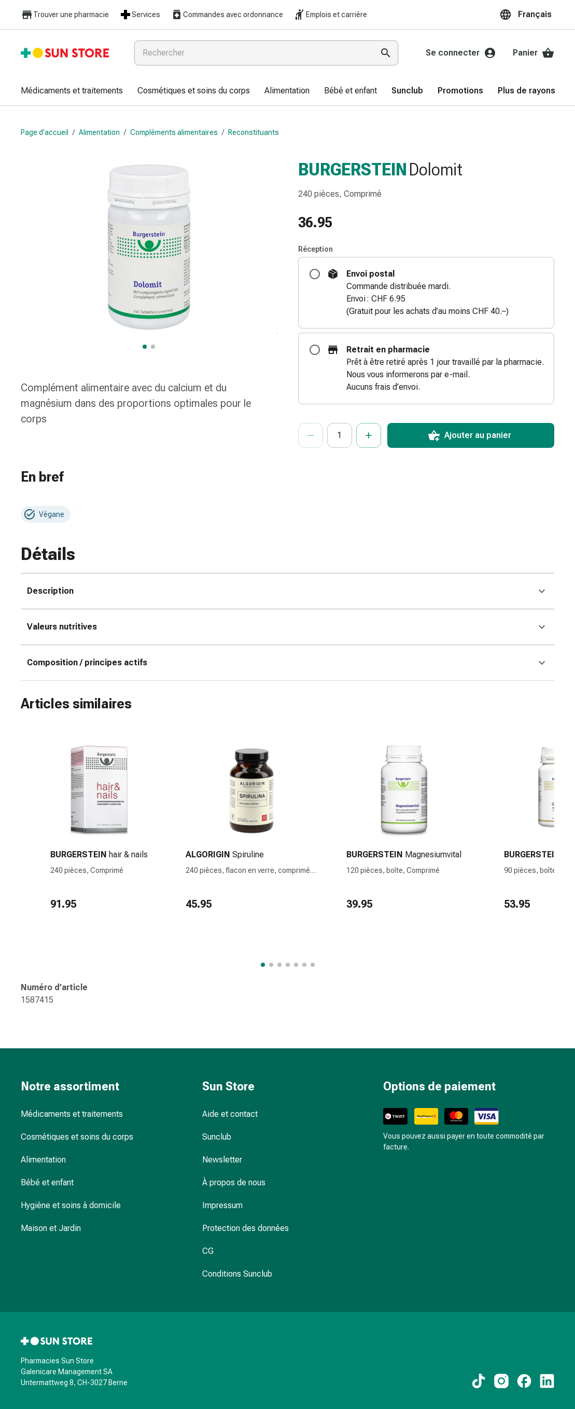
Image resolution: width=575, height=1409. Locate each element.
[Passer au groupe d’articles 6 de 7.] (304, 965)
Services (139, 14)
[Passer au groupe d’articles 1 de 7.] (263, 965)
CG (208, 1251)
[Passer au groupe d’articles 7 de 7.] (313, 965)
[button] (526, 14)
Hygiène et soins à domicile (71, 1205)
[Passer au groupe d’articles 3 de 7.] (279, 965)
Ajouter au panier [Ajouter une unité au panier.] (469, 435)
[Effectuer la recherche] (385, 52)
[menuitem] (72, 91)
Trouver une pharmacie (65, 14)
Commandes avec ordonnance (227, 14)
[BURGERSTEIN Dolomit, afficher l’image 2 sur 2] (153, 347)
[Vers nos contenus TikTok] (478, 1381)
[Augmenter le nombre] (368, 435)
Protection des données (245, 1228)
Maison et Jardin (51, 1228)
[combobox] (251, 52)
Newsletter (222, 1160)
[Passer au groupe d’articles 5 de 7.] (296, 965)
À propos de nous (233, 1182)
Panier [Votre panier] (533, 53)
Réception (315, 249)
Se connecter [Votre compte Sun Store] (461, 53)
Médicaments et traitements (72, 1114)
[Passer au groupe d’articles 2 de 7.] (271, 965)
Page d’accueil (44, 132)
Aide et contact (230, 1114)
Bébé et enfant (47, 1182)
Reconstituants (253, 132)
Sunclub (216, 1137)
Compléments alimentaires (174, 132)
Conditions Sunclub (237, 1274)
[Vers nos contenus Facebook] (524, 1381)
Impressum (222, 1205)
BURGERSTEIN (352, 169)
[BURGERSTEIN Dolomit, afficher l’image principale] (145, 347)
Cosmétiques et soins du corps (77, 1137)
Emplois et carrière (330, 14)
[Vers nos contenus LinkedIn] (547, 1381)
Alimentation (99, 132)
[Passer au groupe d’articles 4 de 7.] (288, 965)
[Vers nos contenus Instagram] (501, 1381)
